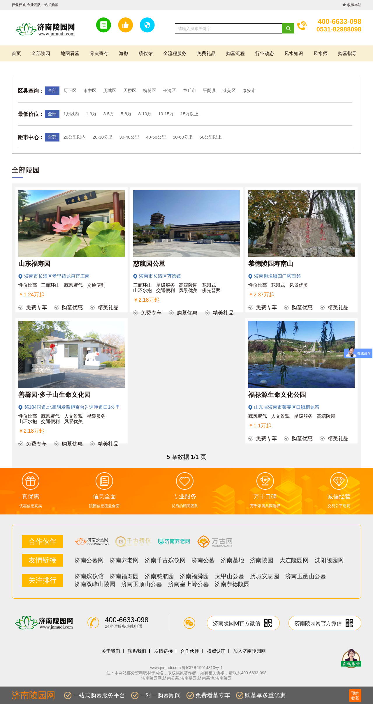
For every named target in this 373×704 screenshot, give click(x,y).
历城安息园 (264, 576)
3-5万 (108, 113)
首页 (16, 53)
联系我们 (137, 651)
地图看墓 (70, 53)
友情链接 (163, 651)
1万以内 (71, 113)
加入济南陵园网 (249, 651)
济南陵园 (261, 560)
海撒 (123, 53)
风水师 (321, 53)
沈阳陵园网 (329, 560)
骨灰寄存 (99, 53)
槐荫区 (149, 90)
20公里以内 (75, 137)
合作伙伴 (189, 651)
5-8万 (126, 113)
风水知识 (293, 53)
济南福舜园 (194, 576)
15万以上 (190, 113)
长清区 (169, 90)
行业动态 (264, 53)
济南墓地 (232, 560)
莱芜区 (229, 90)
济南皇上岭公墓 (188, 584)
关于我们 (110, 651)
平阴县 (209, 90)
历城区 (109, 90)
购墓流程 (235, 53)
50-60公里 (183, 137)
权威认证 (216, 651)
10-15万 (166, 113)
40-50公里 (156, 137)
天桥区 (129, 90)
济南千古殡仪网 (165, 560)
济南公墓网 (89, 560)
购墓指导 (347, 53)
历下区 (70, 90)
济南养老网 (124, 560)
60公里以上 (211, 137)
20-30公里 (102, 137)
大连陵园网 (294, 560)
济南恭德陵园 (232, 584)
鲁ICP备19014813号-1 (202, 667)
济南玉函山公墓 (305, 576)
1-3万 (91, 113)
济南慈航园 (159, 576)
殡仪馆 (146, 53)
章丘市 (189, 90)
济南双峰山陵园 (95, 584)
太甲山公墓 (229, 576)
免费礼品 (206, 53)
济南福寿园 (124, 576)
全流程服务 (174, 53)
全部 (52, 90)
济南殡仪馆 (89, 576)
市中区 (89, 90)
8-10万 (144, 113)
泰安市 (249, 90)
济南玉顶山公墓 (141, 584)
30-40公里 (129, 137)
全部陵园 (40, 53)
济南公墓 (203, 560)
